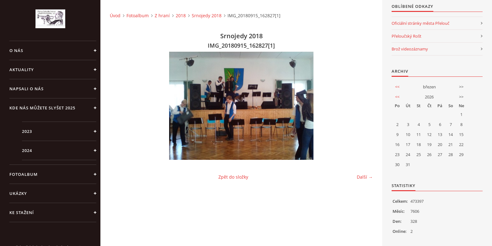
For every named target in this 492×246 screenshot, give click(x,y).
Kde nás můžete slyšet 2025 (42, 108)
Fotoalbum (23, 174)
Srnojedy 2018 (207, 15)
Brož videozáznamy (410, 49)
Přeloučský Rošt (406, 36)
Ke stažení (21, 212)
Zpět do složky (233, 177)
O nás (16, 50)
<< (397, 87)
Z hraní (162, 15)
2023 (27, 131)
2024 (27, 150)
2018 (181, 15)
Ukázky (18, 193)
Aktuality (21, 69)
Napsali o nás (26, 89)
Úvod (115, 15)
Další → (365, 177)
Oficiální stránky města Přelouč (420, 23)
